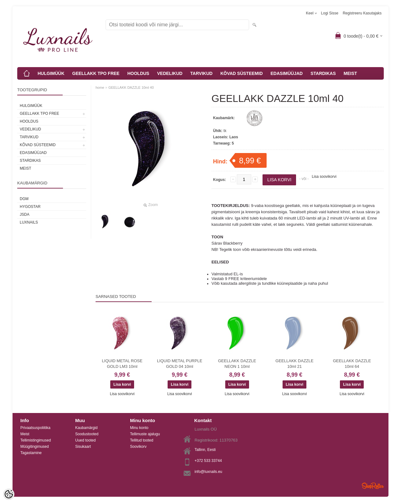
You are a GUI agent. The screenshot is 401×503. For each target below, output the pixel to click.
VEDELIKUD (169, 73)
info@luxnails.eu (208, 471)
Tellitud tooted (141, 440)
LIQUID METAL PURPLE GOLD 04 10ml (179, 363)
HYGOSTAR (30, 206)
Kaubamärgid (86, 428)
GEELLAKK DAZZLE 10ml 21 (294, 363)
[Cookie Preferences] (8, 494)
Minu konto (139, 428)
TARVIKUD (201, 73)
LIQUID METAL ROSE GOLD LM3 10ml (122, 363)
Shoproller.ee (373, 486)
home (100, 87)
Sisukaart (83, 446)
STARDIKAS (323, 73)
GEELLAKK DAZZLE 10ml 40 (131, 87)
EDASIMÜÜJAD (287, 73)
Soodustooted (86, 434)
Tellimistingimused (35, 440)
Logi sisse (329, 13)
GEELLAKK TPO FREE (96, 73)
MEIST (350, 73)
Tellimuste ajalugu (145, 434)
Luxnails (29, 222)
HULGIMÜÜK (51, 73)
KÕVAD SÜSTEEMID (241, 73)
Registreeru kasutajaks (362, 13)
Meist (24, 434)
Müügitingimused (34, 446)
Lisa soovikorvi (324, 176)
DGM (24, 199)
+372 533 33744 (208, 460)
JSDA (24, 214)
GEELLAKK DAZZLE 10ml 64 (352, 363)
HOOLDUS (138, 73)
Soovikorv (138, 446)
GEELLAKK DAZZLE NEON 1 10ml (237, 363)
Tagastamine (31, 453)
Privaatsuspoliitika (35, 428)
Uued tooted (85, 440)
